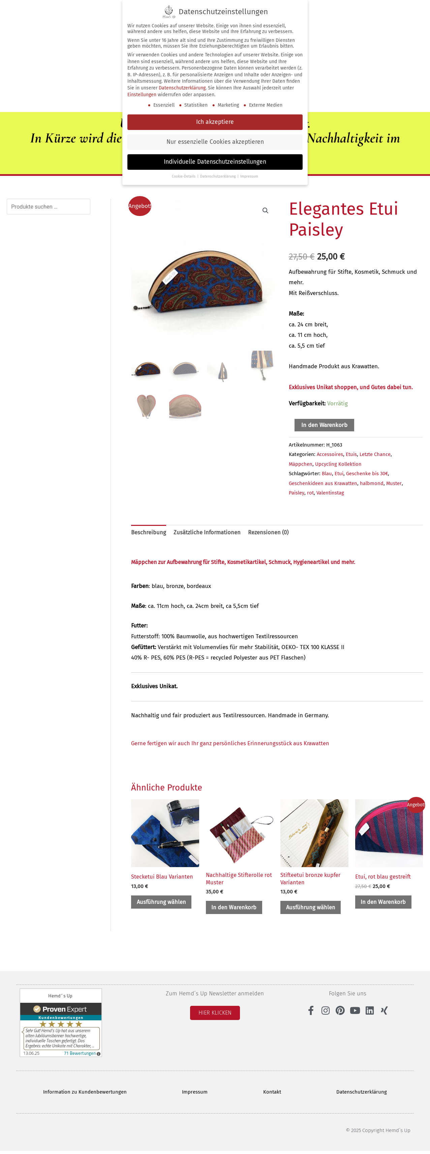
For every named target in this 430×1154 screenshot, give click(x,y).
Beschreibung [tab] (148, 532)
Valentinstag (331, 492)
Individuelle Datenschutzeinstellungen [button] (215, 161)
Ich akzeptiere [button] (215, 122)
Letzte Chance (376, 454)
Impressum (195, 1094)
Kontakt (272, 1094)
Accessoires (330, 454)
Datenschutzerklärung (362, 1094)
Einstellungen (141, 95)
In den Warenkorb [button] (236, 908)
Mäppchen (301, 464)
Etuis (352, 454)
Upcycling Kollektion (339, 464)
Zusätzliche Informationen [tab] (208, 532)
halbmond (373, 483)
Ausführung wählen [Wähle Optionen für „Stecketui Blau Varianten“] (163, 903)
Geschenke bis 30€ (368, 473)
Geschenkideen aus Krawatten (323, 483)
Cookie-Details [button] (184, 176)
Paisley (297, 492)
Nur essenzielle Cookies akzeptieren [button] (215, 141)
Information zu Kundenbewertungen (84, 1094)
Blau (327, 473)
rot (310, 492)
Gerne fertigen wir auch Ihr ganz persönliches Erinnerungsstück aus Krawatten (233, 743)
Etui (339, 473)
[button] (265, 210)
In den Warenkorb (324, 424)
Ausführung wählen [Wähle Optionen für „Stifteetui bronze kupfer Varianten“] (312, 908)
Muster (395, 483)
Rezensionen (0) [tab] (270, 532)
